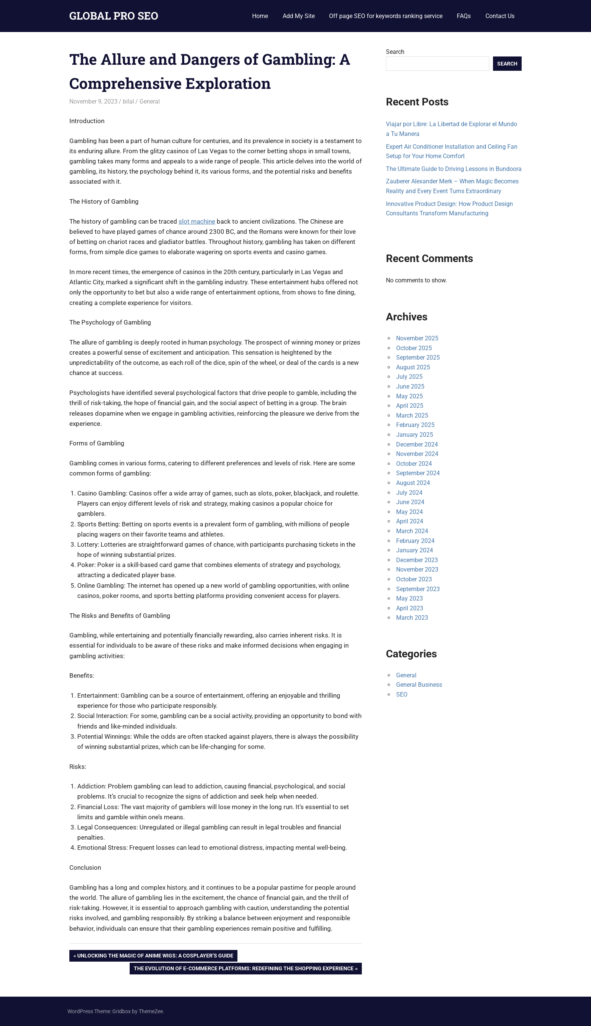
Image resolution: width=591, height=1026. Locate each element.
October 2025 (414, 348)
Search (395, 51)
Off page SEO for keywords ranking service (385, 16)
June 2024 (410, 502)
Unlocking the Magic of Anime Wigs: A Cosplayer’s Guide (155, 956)
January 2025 (414, 434)
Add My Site (299, 16)
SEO (401, 694)
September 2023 (418, 589)
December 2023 (417, 560)
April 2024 (409, 521)
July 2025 (409, 376)
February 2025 (415, 424)
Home (260, 16)
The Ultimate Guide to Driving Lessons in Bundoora (454, 168)
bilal (128, 101)
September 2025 (418, 357)
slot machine (197, 221)
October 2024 (414, 463)
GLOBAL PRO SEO (113, 16)
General (149, 101)
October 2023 (414, 579)
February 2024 (415, 540)
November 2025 (417, 338)
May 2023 (409, 598)
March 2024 (412, 531)
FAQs (464, 16)
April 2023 (409, 608)
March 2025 (412, 415)
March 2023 (412, 617)
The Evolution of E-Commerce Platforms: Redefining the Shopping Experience (243, 969)
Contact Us (499, 16)
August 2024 (413, 482)
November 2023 (417, 569)
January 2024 (414, 550)
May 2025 (409, 396)
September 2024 (418, 473)
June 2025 (410, 386)
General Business (419, 684)
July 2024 (409, 492)
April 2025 (409, 405)
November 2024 (417, 453)
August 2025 (413, 367)
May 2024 (409, 511)
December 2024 (417, 444)
